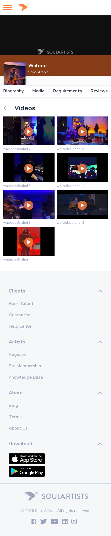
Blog (13, 405)
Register (17, 354)
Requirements (67, 91)
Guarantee (19, 315)
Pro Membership (25, 366)
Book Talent (21, 303)
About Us (18, 428)
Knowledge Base (26, 377)
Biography (13, 91)
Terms (15, 417)
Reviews (99, 91)
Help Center (21, 326)
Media (38, 91)
